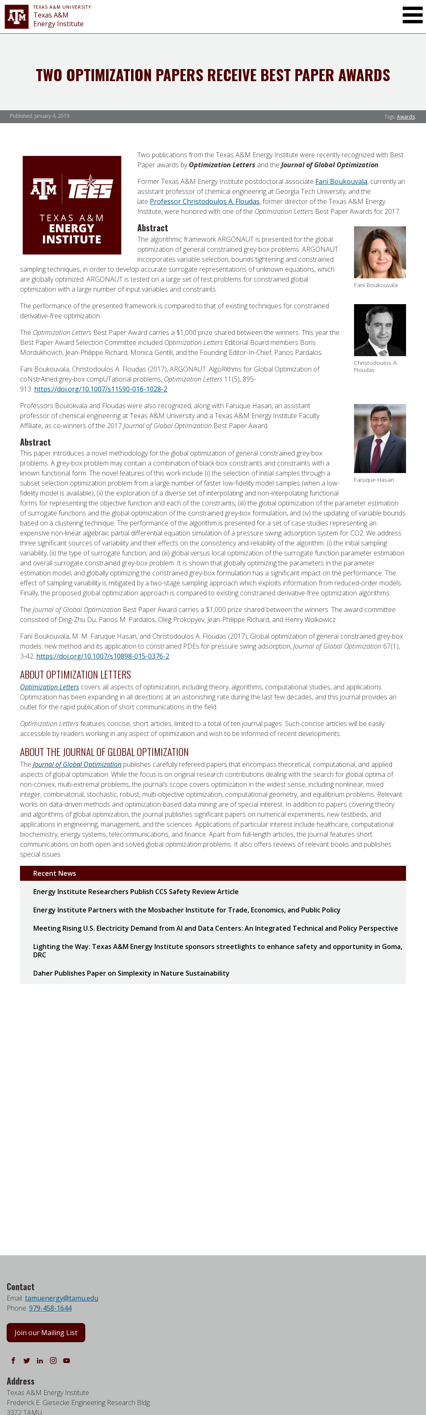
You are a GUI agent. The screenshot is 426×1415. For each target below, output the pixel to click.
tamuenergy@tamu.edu (61, 1298)
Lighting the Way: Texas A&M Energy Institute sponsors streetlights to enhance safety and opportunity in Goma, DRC (217, 950)
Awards (406, 116)
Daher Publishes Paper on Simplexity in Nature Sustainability (131, 973)
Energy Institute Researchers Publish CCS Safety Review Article (136, 891)
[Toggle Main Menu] (413, 15)
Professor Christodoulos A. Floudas (205, 201)
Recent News (54, 873)
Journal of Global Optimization (77, 764)
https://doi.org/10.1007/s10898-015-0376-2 (102, 656)
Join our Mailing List (46, 1332)
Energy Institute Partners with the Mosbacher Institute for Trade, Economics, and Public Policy (187, 909)
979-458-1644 (50, 1308)
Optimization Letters (49, 686)
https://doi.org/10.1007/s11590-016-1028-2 (100, 389)
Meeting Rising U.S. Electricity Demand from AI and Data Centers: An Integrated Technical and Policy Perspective (215, 928)
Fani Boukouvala (341, 181)
